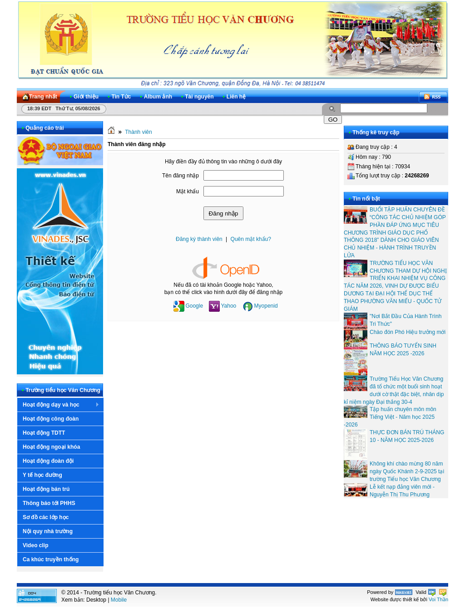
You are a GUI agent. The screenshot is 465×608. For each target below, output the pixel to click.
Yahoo (222, 306)
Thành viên (138, 132)
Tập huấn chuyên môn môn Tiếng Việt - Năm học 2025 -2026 (390, 417)
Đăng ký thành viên (199, 239)
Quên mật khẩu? (251, 239)
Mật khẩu (187, 191)
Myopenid (260, 306)
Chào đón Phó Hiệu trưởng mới (407, 332)
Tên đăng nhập (180, 175)
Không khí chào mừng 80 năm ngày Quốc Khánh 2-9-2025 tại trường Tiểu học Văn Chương (407, 471)
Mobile (119, 600)
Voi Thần (438, 599)
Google (188, 306)
